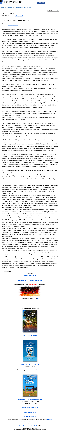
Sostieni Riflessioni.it (30, 416)
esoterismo (9, 7)
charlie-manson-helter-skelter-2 (23, 7)
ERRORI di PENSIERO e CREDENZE (30, 364)
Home (2, 7)
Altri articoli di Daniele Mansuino (30, 280)
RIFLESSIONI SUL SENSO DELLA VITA (30, 399)
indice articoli (19, 16)
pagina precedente (13, 25)
